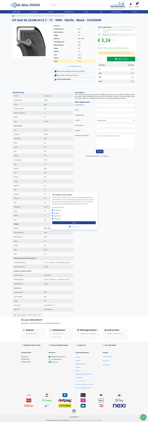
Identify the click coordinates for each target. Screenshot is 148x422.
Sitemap (78, 357)
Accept (74, 223)
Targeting (56, 213)
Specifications (18, 92)
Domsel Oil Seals (117, 12)
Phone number (79, 125)
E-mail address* (79, 105)
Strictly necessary (59, 207)
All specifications (74, 66)
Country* (77, 120)
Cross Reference (80, 381)
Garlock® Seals (69, 12)
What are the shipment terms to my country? (69, 71)
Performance (57, 210)
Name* (77, 110)
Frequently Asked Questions (84, 374)
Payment (78, 367)
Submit (99, 151)
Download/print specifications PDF (27, 315)
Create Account (107, 356)
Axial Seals (35, 12)
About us (78, 371)
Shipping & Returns (81, 364)
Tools (100, 12)
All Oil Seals (17, 12)
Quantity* (77, 130)
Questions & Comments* (82, 135)
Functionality (57, 216)
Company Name (79, 115)
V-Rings (87, 12)
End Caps (51, 12)
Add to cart (121, 59)
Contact (134, 12)
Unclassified (57, 219)
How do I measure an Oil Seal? (84, 384)
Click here (84, 202)
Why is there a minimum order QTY (66, 75)
